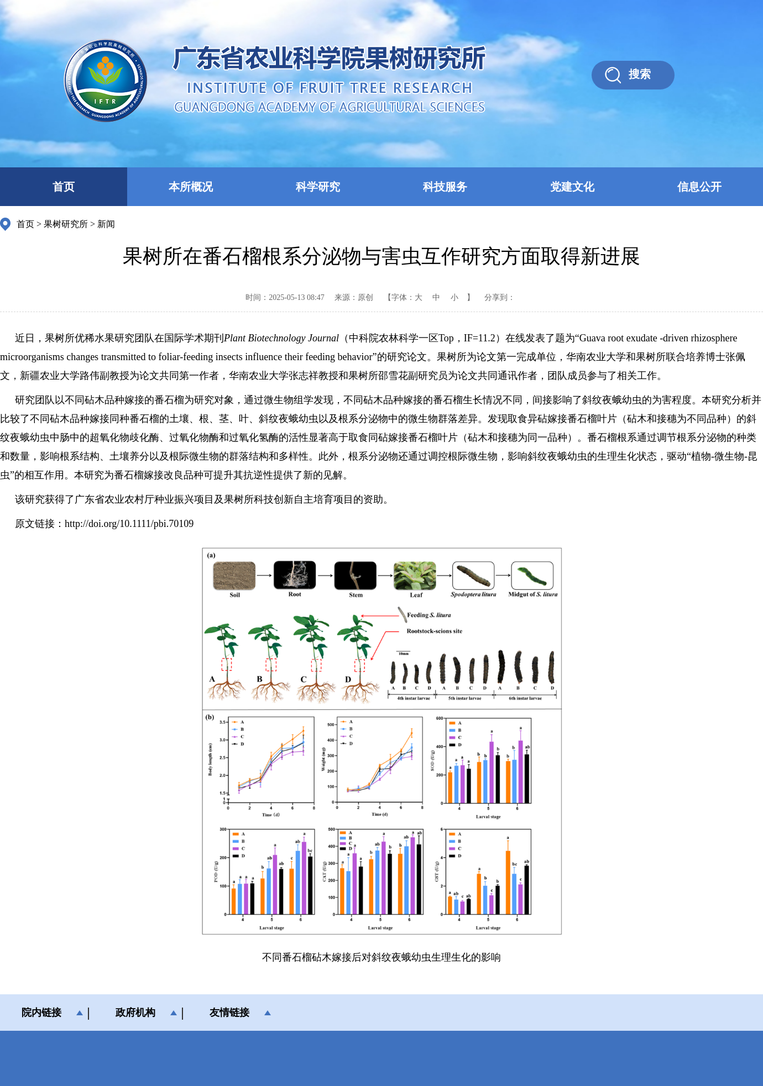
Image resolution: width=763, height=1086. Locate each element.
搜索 (640, 74)
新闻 (106, 224)
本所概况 (191, 187)
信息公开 (699, 187)
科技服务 (445, 187)
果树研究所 (66, 224)
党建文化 (572, 187)
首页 (64, 187)
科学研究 (318, 187)
